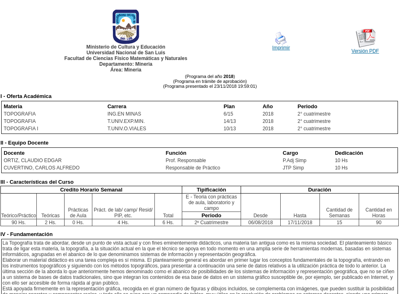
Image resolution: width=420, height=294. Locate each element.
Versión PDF (365, 51)
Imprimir (281, 48)
